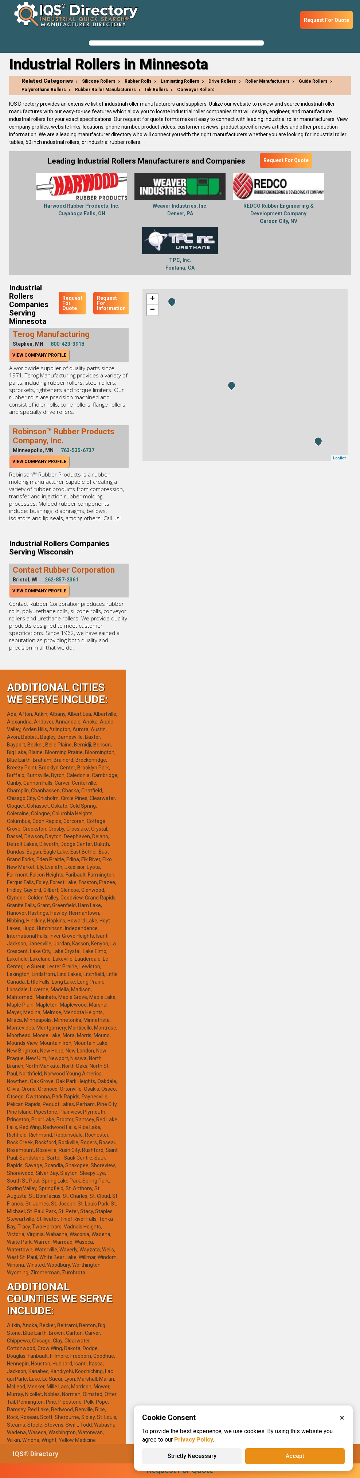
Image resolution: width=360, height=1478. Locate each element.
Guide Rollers (313, 81)
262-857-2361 (61, 580)
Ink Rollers (156, 89)
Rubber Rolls (138, 81)
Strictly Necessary (192, 1455)
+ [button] (152, 299)
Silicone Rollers (99, 81)
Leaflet (339, 458)
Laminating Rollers (180, 81)
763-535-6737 (77, 450)
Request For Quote (326, 20)
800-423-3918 (67, 344)
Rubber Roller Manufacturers (105, 89)
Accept (295, 1455)
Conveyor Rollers (196, 89)
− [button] (152, 310)
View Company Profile (39, 355)
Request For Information (111, 303)
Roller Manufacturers (267, 81)
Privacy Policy (193, 1439)
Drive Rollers (222, 81)
